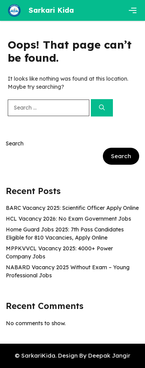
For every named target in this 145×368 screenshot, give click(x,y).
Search (15, 143)
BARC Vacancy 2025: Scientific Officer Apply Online (72, 207)
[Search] (102, 107)
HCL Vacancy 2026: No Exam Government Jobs (68, 218)
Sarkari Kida (51, 10)
